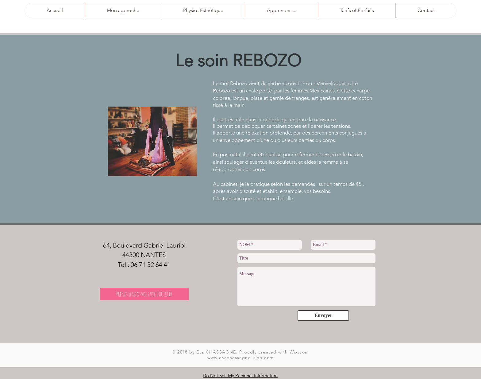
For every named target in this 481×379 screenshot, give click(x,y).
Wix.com (299, 352)
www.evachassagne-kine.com (240, 357)
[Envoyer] (323, 315)
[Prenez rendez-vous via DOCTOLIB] (144, 294)
